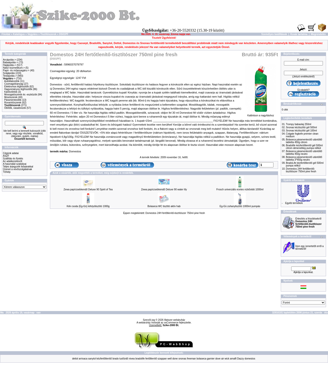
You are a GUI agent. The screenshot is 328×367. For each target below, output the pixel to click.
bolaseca (201, 358)
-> (9, 78)
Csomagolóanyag (13, 84)
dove (218, 358)
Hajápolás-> (9, 65)
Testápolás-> (10, 75)
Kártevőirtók (10, 92)
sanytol (92, 358)
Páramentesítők (12, 100)
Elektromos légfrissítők (16, 86)
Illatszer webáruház (174, 320)
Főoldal (6, 34)
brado (115, 358)
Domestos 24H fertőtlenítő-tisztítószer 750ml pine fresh (175, 213)
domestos (250, 358)
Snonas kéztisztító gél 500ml (301, 127)
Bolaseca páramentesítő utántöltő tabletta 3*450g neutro (304, 158)
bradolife (140, 358)
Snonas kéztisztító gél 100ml (301, 130)
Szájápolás (9, 73)
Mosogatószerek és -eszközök (20, 94)
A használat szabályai (14, 164)
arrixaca (83, 358)
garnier (211, 358)
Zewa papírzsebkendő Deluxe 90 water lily (164, 189)
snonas (182, 358)
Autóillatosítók (11, 81)
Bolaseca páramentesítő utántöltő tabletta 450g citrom (304, 141)
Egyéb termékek (294, 203)
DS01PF (63, 34)
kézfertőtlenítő (104, 358)
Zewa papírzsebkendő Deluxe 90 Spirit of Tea (88, 189)
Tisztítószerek (48, 34)
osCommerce (171, 322)
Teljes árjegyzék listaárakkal (18, 166)
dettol (75, 358)
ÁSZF (6, 156)
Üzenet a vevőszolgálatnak (17, 169)
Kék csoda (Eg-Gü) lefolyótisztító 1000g (88, 206)
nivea (132, 358)
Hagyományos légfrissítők (18, 89)
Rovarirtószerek (12, 102)
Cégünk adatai (11, 153)
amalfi (233, 358)
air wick (225, 358)
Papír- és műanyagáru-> (16, 70)
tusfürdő (123, 358)
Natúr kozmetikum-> (14, 67)
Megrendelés (318, 34)
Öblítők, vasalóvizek (15, 108)
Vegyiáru (33, 34)
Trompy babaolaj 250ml (298, 124)
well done (173, 358)
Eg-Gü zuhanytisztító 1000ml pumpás (240, 206)
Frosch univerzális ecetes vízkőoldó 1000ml (239, 189)
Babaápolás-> (10, 62)
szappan (162, 358)
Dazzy (240, 358)
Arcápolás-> (9, 59)
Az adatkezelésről (12, 161)
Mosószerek (11, 97)
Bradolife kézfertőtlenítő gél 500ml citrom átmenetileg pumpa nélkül (304, 146)
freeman (191, 358)
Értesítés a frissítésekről (308, 222)
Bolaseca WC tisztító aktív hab (164, 206)
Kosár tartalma (299, 34)
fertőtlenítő (151, 358)
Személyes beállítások (274, 34)
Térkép (6, 172)
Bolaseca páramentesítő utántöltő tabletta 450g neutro (304, 152)
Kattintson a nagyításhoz (260, 114)
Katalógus (19, 34)
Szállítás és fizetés (13, 158)
